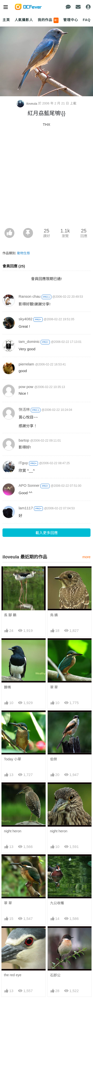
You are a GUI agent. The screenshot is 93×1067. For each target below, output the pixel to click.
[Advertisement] (46, 179)
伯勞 (53, 759)
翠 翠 (54, 687)
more (86, 557)
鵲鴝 (7, 687)
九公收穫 (57, 903)
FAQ (87, 20)
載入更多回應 (46, 533)
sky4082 (25, 319)
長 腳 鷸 (10, 615)
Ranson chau (29, 296)
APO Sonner (29, 485)
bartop (24, 440)
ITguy (23, 463)
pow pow (26, 387)
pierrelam (26, 364)
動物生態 (23, 253)
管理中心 (70, 20)
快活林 (24, 409)
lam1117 (26, 508)
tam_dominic (29, 341)
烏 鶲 (54, 615)
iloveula (27, 103)
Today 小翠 (12, 759)
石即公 (55, 975)
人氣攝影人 (24, 20)
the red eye (12, 975)
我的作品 (48, 20)
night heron (12, 831)
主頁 (6, 20)
